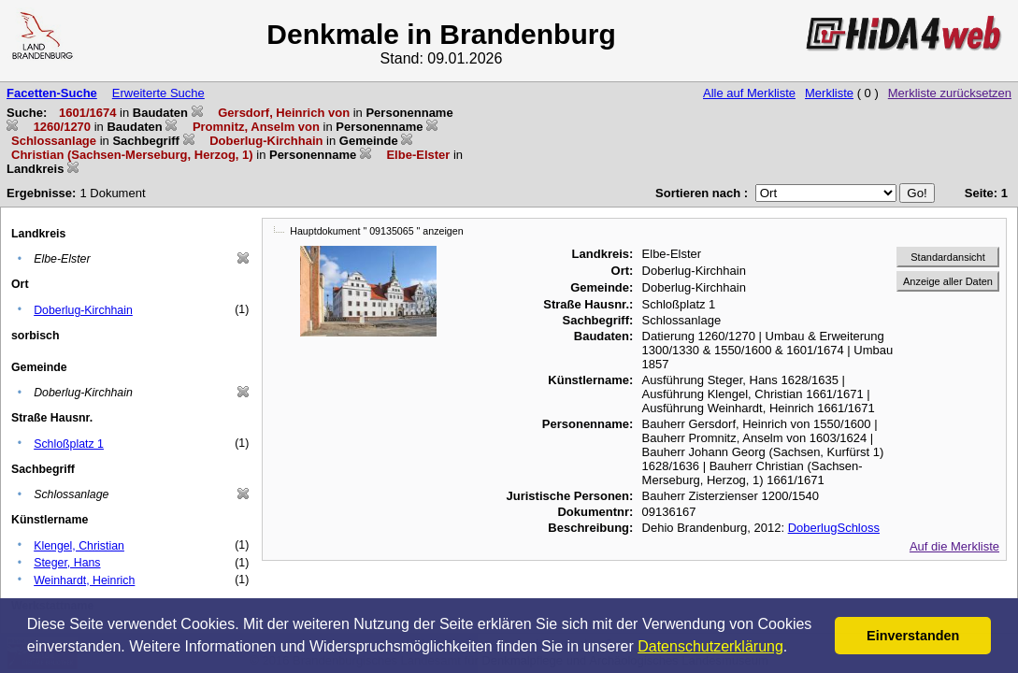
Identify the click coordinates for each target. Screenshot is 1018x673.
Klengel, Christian (79, 545)
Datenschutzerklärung (710, 646)
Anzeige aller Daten (948, 281)
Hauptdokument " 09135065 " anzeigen (376, 230)
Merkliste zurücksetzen (949, 93)
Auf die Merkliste (954, 546)
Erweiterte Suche (158, 93)
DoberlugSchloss (834, 528)
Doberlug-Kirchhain (83, 310)
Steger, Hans (67, 562)
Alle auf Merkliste (749, 93)
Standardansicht (947, 257)
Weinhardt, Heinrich (84, 580)
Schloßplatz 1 (69, 444)
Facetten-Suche (52, 93)
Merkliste (829, 93)
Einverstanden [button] (913, 635)
